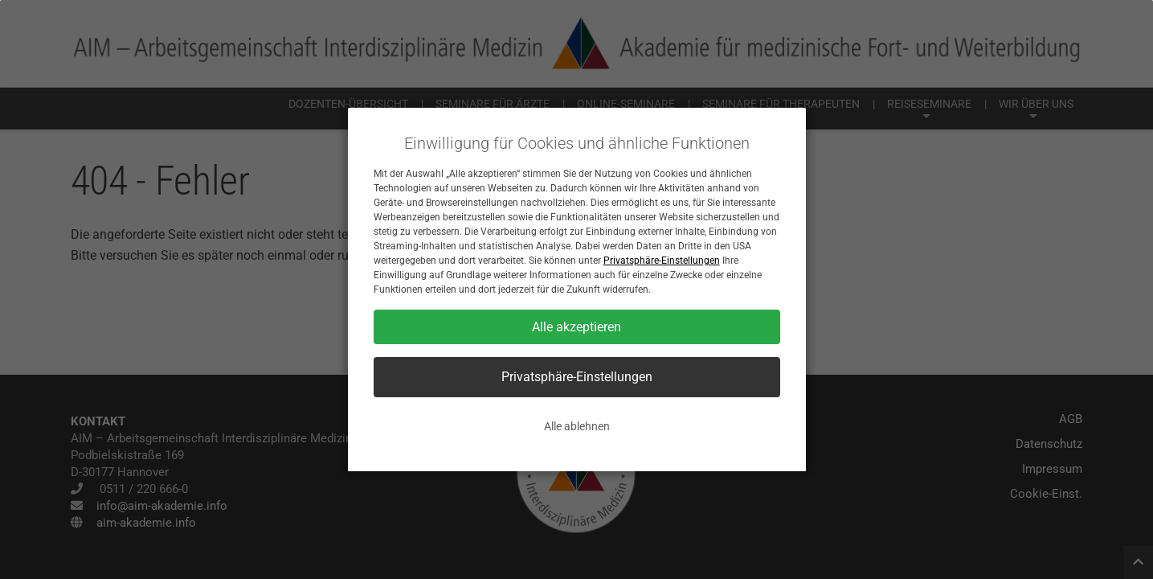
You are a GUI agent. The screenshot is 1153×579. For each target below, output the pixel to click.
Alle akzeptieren (576, 327)
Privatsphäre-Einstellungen (661, 260)
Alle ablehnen (577, 426)
